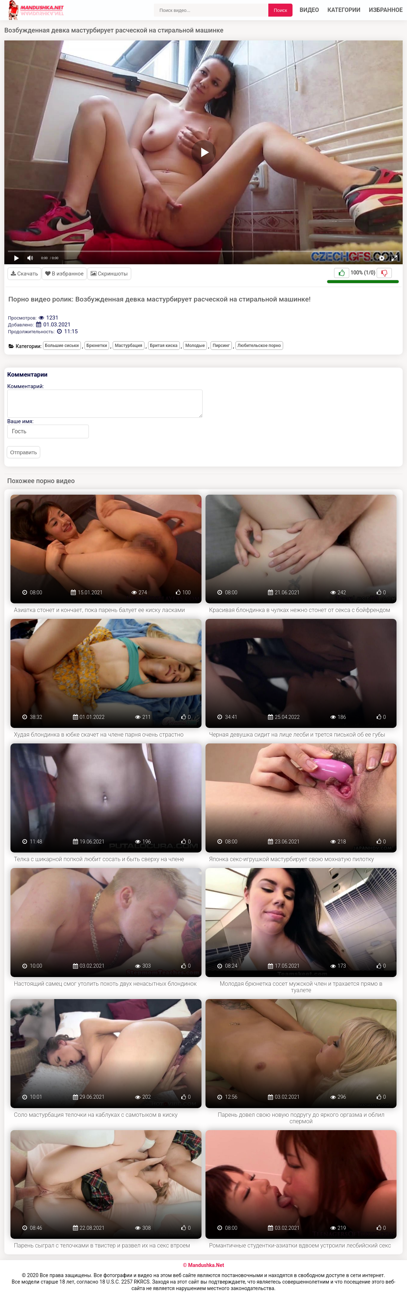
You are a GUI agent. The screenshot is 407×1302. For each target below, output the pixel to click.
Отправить (23, 452)
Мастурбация (128, 345)
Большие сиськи (62, 345)
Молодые (195, 345)
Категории (344, 9)
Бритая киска (164, 345)
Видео (309, 9)
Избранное (386, 9)
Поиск (280, 10)
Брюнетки (97, 345)
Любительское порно (259, 345)
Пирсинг (221, 345)
